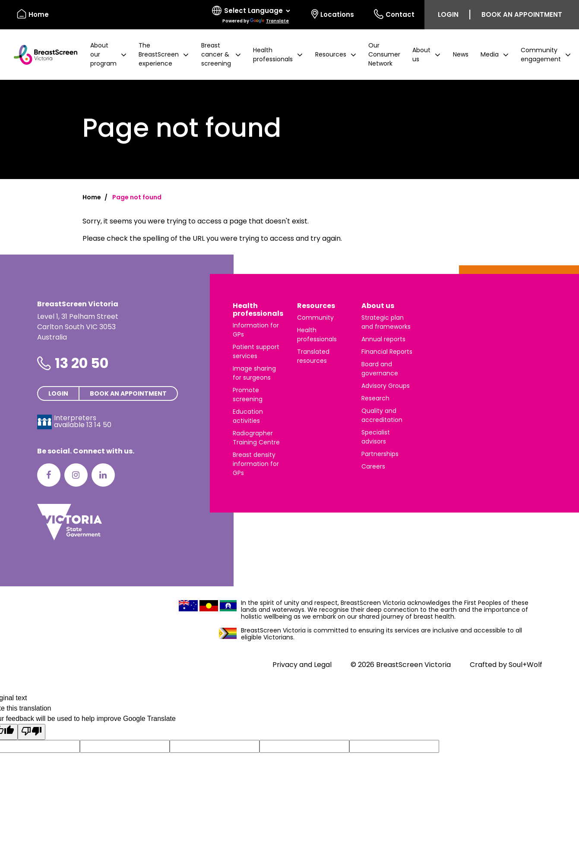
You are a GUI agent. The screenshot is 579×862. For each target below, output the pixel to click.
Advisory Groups (385, 385)
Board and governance (379, 369)
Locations (332, 14)
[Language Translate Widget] (256, 11)
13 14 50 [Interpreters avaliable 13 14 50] (98, 425)
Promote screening (248, 394)
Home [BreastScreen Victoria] (33, 14)
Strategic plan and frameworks (386, 322)
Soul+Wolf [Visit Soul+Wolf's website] (525, 665)
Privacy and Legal (302, 665)
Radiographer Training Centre (256, 438)
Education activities (248, 416)
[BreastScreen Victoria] (42, 55)
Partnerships (380, 454)
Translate (269, 21)
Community (315, 317)
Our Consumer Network (384, 54)
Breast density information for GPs (256, 463)
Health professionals (258, 309)
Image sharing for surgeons (254, 373)
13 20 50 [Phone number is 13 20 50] (81, 363)
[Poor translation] (31, 732)
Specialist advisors (375, 437)
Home (91, 197)
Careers (373, 466)
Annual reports (383, 339)
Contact (394, 14)
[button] (108, 54)
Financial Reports (386, 351)
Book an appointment (521, 14)
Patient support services (256, 351)
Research (375, 398)
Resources (316, 306)
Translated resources (313, 356)
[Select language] (251, 14)
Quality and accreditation (381, 415)
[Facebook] (48, 475)
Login (448, 14)
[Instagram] (76, 475)
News (460, 54)
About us (377, 306)
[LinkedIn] (103, 475)
